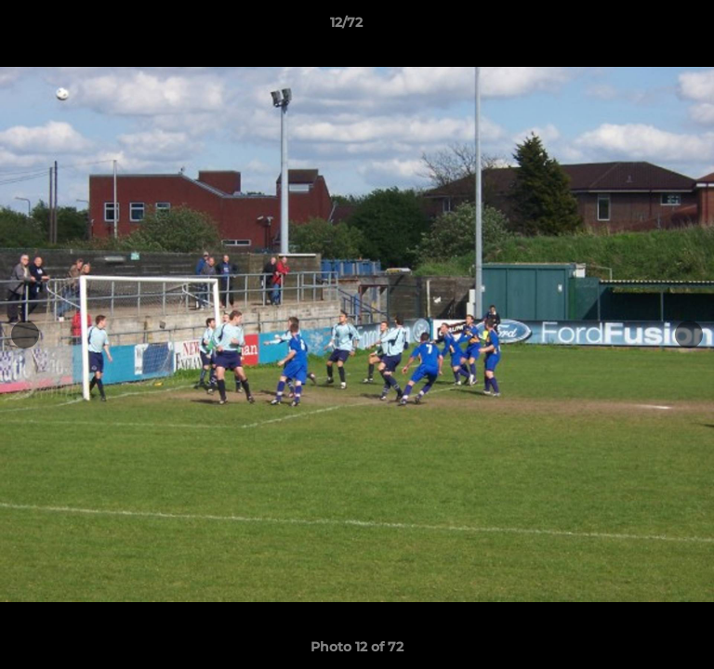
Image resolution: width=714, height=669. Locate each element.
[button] (647, 27)
